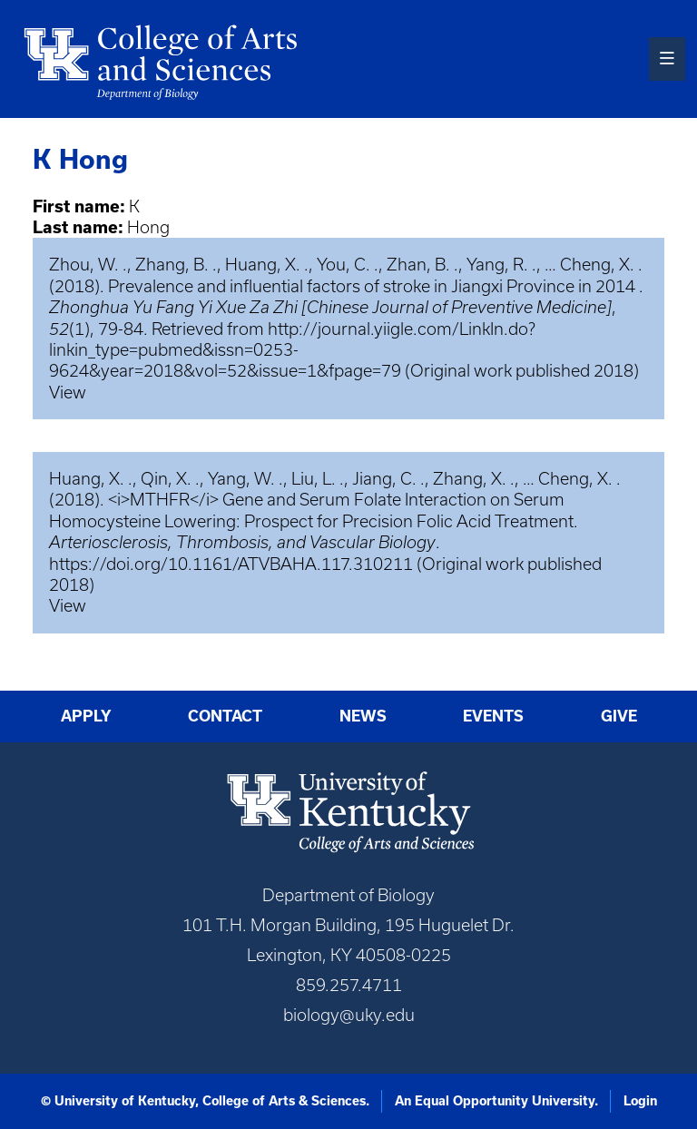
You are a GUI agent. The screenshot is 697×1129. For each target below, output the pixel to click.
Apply (86, 715)
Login (640, 1101)
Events (493, 715)
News (363, 715)
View (67, 392)
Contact (225, 715)
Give (619, 715)
